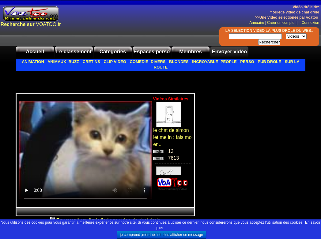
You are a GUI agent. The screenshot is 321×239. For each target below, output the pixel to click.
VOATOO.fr (31, 24)
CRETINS (91, 61)
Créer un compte (281, 23)
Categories (113, 51)
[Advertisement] (87, 80)
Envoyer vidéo (229, 51)
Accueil (35, 51)
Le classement (74, 51)
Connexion (309, 23)
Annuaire (256, 23)
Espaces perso (152, 51)
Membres (190, 51)
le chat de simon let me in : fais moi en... (173, 137)
